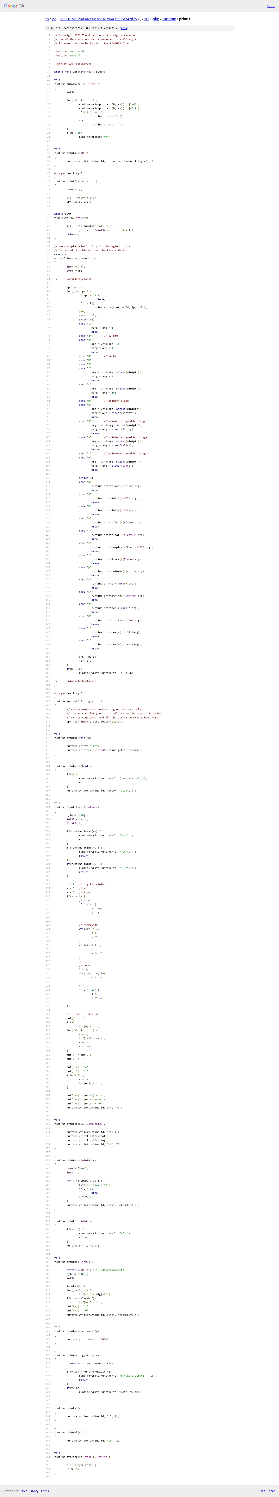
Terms (45, 1491)
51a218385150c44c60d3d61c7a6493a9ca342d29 (98, 18)
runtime (169, 18)
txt (262, 1491)
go (47, 18)
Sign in (271, 6)
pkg (156, 18)
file (124, 28)
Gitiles (23, 1491)
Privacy (33, 1491)
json (272, 1491)
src (146, 18)
